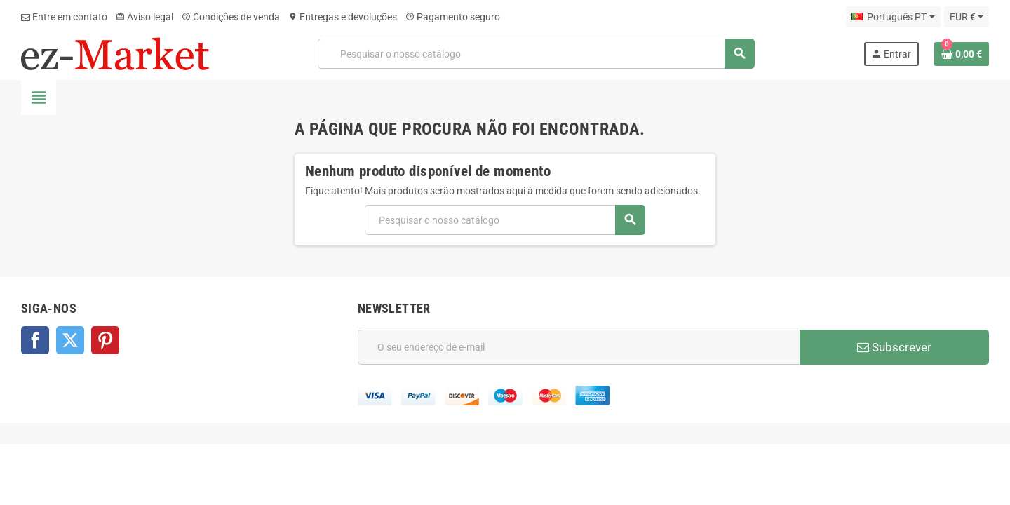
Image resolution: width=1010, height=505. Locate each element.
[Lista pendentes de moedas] (966, 16)
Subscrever (894, 347)
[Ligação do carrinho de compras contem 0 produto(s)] (961, 54)
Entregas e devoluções (342, 16)
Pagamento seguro (452, 16)
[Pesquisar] (536, 54)
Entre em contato (64, 16)
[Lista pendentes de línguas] (893, 16)
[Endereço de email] (579, 347)
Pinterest (105, 340)
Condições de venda (231, 16)
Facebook (35, 340)
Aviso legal (144, 16)
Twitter (70, 340)
